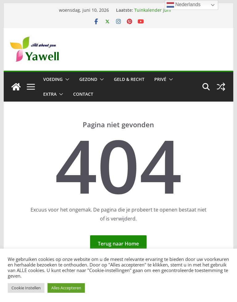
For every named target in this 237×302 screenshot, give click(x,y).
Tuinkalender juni (152, 10)
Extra (49, 94)
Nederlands (184, 5)
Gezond (88, 79)
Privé (160, 79)
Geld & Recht (129, 79)
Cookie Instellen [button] (26, 288)
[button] (66, 79)
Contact (83, 94)
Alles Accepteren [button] (66, 288)
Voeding (53, 79)
